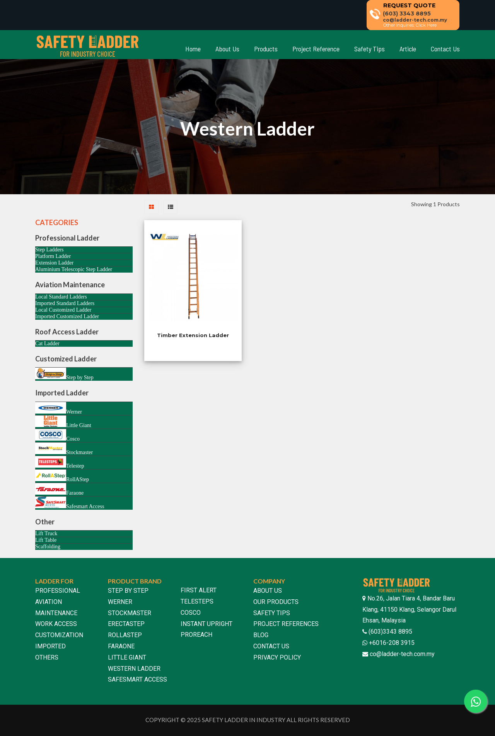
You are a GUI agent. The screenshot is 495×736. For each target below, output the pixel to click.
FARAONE (121, 646)
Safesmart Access (69, 503)
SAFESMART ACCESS (137, 679)
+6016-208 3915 (391, 642)
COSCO (191, 612)
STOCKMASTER (129, 613)
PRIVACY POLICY (277, 657)
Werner (58, 408)
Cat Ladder (47, 343)
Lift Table (45, 540)
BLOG (260, 635)
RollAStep (62, 476)
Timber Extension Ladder (193, 335)
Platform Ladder (53, 256)
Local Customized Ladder (63, 310)
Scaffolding (47, 546)
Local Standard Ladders (61, 297)
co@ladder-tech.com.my (402, 654)
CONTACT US (271, 646)
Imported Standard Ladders (64, 303)
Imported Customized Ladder (67, 316)
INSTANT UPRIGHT (206, 623)
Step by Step (64, 374)
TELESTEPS (197, 601)
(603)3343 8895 (389, 631)
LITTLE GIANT (127, 657)
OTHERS (46, 657)
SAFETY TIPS (271, 613)
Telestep (59, 462)
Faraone (59, 489)
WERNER (120, 601)
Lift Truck (46, 533)
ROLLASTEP (125, 635)
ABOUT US (267, 590)
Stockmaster (64, 449)
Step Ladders (49, 250)
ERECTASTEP (126, 623)
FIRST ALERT (199, 590)
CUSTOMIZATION (59, 635)
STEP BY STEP (128, 590)
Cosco (57, 435)
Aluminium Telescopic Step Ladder (73, 269)
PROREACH (196, 634)
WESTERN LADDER (134, 668)
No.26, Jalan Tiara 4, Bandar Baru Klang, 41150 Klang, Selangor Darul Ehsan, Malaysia (409, 609)
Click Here (426, 25)
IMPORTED (50, 646)
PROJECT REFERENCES (286, 623)
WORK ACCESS (56, 623)
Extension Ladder (54, 263)
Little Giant (63, 421)
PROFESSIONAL (57, 590)
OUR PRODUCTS (276, 601)
